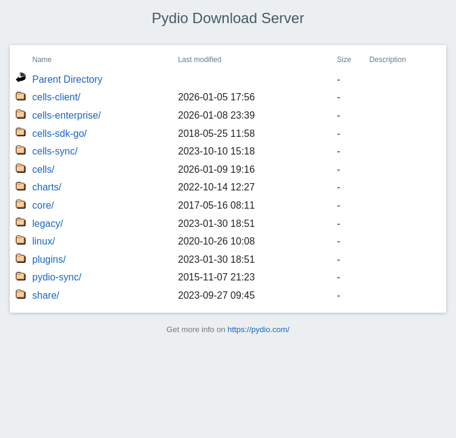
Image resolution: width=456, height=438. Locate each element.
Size (344, 59)
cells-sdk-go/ (59, 133)
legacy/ (47, 223)
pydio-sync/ (56, 277)
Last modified (199, 59)
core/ (43, 205)
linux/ (43, 241)
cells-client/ (56, 97)
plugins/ (49, 259)
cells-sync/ (55, 151)
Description (388, 59)
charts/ (46, 187)
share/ (45, 295)
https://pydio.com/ (258, 329)
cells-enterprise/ (66, 115)
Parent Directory (67, 79)
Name (42, 59)
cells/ (43, 169)
